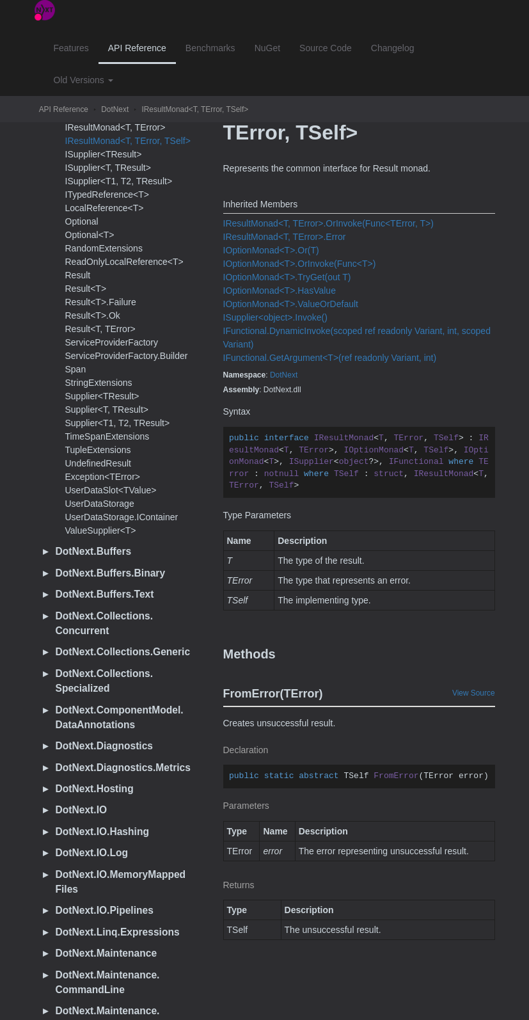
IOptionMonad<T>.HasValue (279, 290)
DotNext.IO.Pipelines (105, 910)
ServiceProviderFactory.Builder (126, 356)
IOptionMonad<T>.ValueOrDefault (290, 304)
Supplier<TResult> (102, 396)
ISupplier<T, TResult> (108, 168)
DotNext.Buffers (94, 551)
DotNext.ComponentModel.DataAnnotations (120, 717)
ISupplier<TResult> (103, 154)
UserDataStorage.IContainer (121, 517)
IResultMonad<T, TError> (115, 127)
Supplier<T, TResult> (106, 409)
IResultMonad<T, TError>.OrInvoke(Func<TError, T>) (328, 223)
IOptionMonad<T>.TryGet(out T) (287, 277)
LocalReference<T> (104, 208)
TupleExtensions (98, 450)
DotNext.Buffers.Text (105, 594)
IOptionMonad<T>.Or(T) (271, 250)
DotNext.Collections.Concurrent (105, 623)
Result (78, 275)
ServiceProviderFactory (112, 342)
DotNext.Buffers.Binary (111, 573)
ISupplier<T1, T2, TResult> (119, 181)
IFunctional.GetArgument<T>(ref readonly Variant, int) (330, 358)
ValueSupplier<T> (100, 530)
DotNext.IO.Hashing (102, 831)
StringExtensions (98, 383)
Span (75, 369)
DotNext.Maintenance (106, 953)
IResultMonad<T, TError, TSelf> (194, 109)
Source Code (325, 48)
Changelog (393, 48)
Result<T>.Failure (100, 302)
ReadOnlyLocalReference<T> (124, 262)
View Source (473, 693)
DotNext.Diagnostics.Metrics (123, 767)
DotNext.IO (81, 809)
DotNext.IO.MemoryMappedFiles (121, 882)
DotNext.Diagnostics (105, 745)
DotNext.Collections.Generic (123, 651)
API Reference (137, 48)
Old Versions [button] (83, 80)
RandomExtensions (104, 248)
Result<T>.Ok (92, 315)
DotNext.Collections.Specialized (105, 681)
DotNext (115, 109)
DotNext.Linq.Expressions (118, 932)
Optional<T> (89, 235)
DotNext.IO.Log (92, 852)
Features (71, 48)
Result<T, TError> (100, 329)
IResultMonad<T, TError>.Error (284, 237)
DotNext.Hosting (95, 788)
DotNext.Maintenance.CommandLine (108, 982)
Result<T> (86, 288)
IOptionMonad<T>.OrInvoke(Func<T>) (299, 264)
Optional (82, 221)
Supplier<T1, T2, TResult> (117, 423)
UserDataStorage (99, 503)
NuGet (267, 48)
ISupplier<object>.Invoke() (275, 317)
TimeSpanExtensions (107, 436)
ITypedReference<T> (107, 194)
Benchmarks (210, 48)
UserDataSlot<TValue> (111, 490)
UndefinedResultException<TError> (103, 470)
